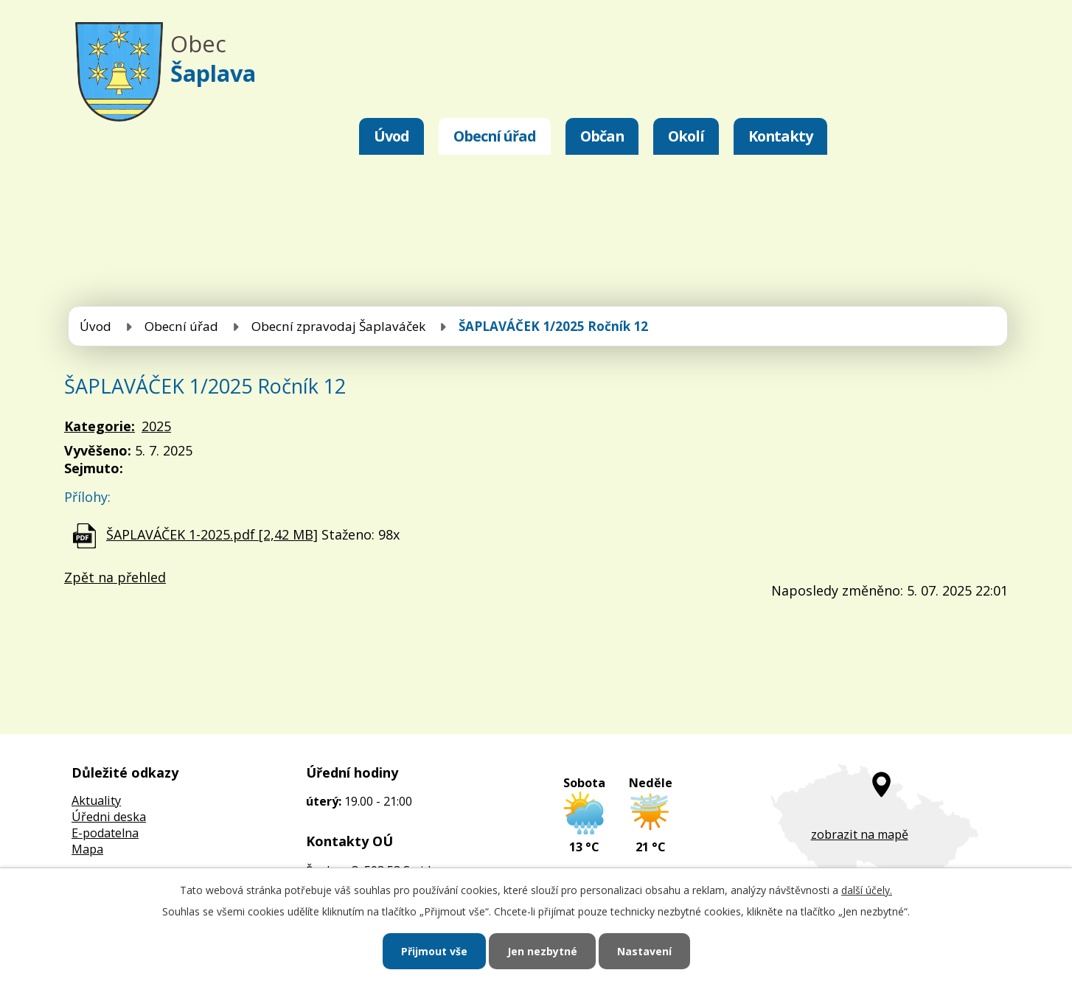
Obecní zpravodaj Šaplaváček (338, 326)
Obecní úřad (494, 136)
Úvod (391, 136)
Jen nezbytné (542, 951)
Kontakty (780, 136)
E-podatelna (105, 833)
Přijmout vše (434, 951)
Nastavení (644, 951)
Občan (602, 136)
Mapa (87, 849)
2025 (156, 426)
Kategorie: (99, 426)
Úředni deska (109, 817)
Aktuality (96, 800)
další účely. (866, 890)
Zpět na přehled (115, 577)
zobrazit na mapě (859, 834)
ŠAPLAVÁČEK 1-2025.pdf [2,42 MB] (212, 534)
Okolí (686, 136)
